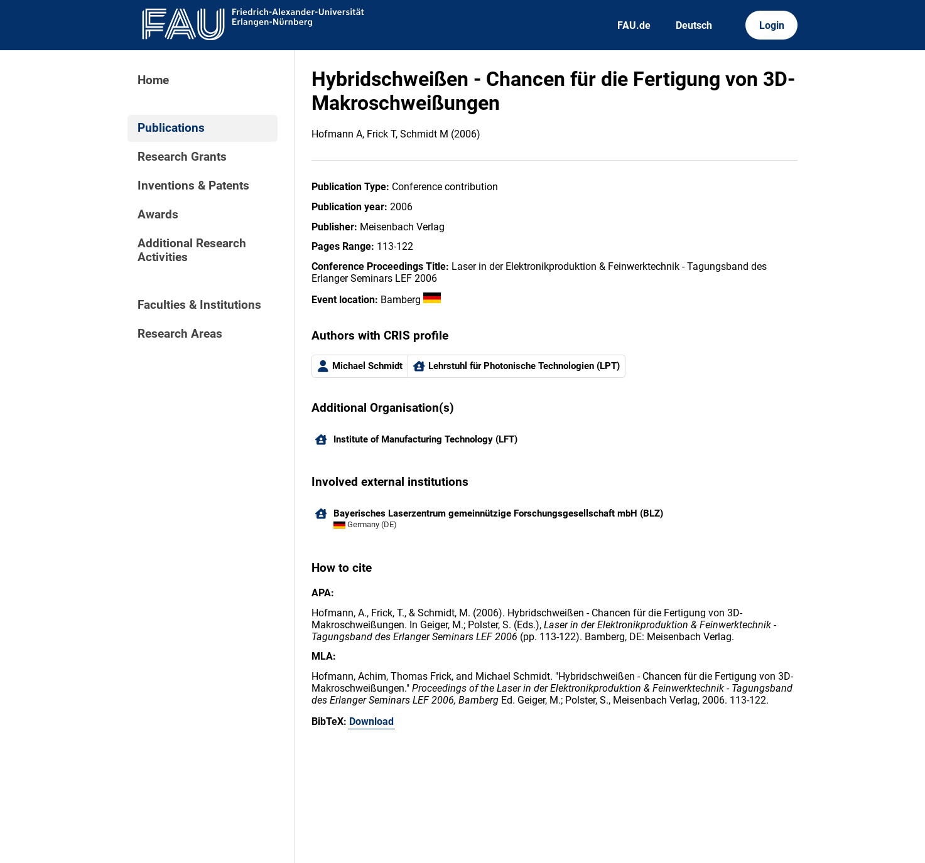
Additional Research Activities (192, 250)
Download (371, 721)
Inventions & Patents (193, 186)
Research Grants (182, 157)
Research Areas (180, 334)
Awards (158, 215)
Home (153, 80)
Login (771, 25)
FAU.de (634, 25)
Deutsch (694, 25)
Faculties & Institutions (199, 305)
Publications (171, 128)
